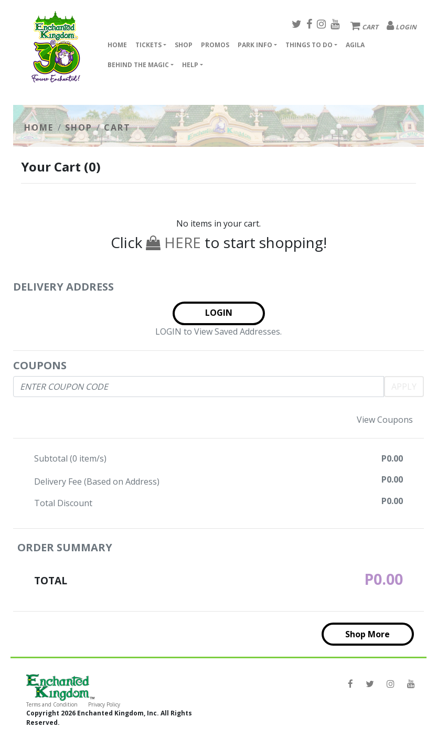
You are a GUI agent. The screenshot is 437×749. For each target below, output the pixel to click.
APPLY (404, 386)
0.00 (395, 458)
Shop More (367, 634)
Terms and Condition (52, 704)
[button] (150, 46)
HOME (39, 127)
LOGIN (218, 312)
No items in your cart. (218, 223)
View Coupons (385, 419)
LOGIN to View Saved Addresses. (218, 331)
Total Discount (63, 503)
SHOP (78, 127)
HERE (173, 242)
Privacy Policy (104, 704)
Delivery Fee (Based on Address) (96, 481)
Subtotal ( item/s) (70, 458)
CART (117, 127)
